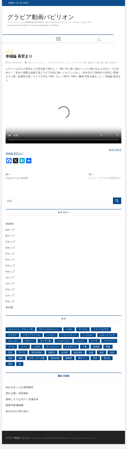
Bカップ (10, 235)
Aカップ (10, 229)
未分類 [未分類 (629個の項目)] (64, 352)
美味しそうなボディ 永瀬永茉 (22, 399)
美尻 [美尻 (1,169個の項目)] (10, 363)
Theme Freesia (50, 438)
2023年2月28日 (14, 62)
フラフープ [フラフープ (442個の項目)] (109, 340)
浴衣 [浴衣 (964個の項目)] (112, 352)
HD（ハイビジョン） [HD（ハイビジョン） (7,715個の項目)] (49, 329)
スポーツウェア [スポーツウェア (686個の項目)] (107, 335)
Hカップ (10, 271)
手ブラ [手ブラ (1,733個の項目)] (22, 352)
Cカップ (10, 241)
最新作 (91, 62)
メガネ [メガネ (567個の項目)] (37, 346)
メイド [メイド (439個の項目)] (24, 346)
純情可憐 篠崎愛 (14, 405)
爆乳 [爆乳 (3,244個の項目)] (21, 358)
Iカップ (10, 277)
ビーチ (79, 62)
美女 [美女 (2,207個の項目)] (95, 358)
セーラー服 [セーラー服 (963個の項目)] (45, 340)
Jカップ (10, 283)
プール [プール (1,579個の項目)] (11, 346)
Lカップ (10, 295)
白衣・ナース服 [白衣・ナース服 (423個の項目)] (36, 358)
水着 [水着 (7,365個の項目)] (91, 352)
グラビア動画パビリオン (40, 17)
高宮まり (113, 62)
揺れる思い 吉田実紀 (17, 393)
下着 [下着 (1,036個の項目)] (85, 346)
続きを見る (115, 149)
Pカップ (10, 301)
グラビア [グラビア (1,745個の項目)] (12, 335)
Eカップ (10, 253)
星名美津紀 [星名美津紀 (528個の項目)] (36, 352)
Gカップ (9, 50)
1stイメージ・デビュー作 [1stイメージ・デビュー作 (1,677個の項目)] (20, 329)
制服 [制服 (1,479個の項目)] (108, 346)
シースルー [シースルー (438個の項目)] (88, 335)
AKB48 (10, 223)
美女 (106, 62)
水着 (97, 62)
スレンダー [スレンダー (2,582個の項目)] (13, 340)
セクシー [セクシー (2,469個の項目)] (29, 340)
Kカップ (10, 289)
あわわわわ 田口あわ (17, 411)
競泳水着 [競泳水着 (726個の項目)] (55, 358)
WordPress (62, 438)
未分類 (9, 307)
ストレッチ (70, 62)
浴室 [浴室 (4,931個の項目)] (101, 352)
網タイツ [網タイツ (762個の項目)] (82, 358)
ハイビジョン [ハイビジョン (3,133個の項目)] (63, 340)
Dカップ (10, 247)
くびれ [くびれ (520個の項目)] (69, 329)
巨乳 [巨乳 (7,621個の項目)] (10, 352)
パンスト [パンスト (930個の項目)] (80, 340)
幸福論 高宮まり (14, 153)
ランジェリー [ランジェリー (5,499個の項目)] (52, 346)
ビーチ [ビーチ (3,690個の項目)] (94, 340)
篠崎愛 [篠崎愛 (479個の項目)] (68, 358)
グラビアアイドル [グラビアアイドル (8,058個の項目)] (31, 335)
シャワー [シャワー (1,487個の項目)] (50, 335)
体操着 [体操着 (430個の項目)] (96, 346)
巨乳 (85, 62)
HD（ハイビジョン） (37, 62)
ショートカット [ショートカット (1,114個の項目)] (68, 335)
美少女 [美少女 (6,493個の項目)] (107, 358)
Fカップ (10, 259)
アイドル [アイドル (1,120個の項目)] (83, 329)
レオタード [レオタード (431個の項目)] (70, 346)
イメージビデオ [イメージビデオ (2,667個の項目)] (100, 329)
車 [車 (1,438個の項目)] (20, 363)
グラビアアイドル (56, 62)
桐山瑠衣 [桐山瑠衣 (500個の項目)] (78, 352)
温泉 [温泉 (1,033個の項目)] (10, 358)
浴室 (102, 62)
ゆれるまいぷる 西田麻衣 (19, 387)
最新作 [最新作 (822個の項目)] (51, 352)
